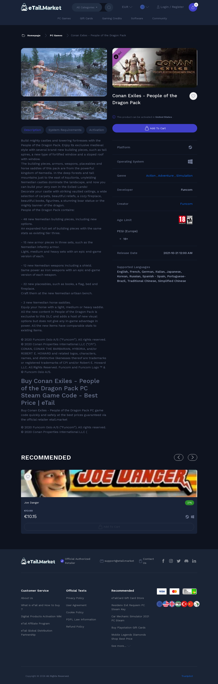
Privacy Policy (75, 598)
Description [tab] (32, 130)
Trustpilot (187, 676)
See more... (121, 645)
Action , (152, 175)
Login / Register (170, 7)
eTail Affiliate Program (35, 623)
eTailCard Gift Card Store (127, 598)
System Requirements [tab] (65, 130)
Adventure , (167, 175)
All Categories (85, 7)
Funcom (186, 204)
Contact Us (148, 560)
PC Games (64, 18)
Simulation (184, 175)
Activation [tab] (96, 130)
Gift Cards (86, 18)
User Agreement (76, 605)
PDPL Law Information (81, 619)
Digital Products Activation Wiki (41, 616)
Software (137, 18)
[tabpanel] (64, 286)
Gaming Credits (112, 18)
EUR (127, 7)
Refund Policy (75, 626)
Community (159, 18)
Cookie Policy (74, 612)
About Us (27, 598)
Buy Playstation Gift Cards (128, 627)
